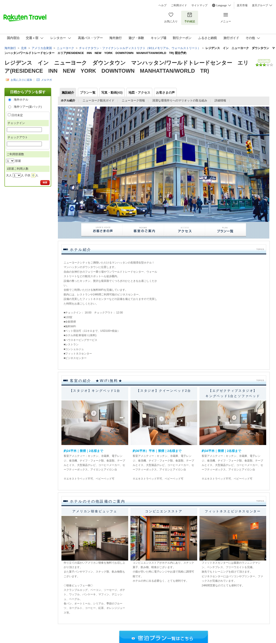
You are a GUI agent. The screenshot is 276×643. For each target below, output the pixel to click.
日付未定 (17, 115)
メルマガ (46, 79)
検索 (45, 182)
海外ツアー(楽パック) (28, 106)
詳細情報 (220, 100)
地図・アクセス (139, 92)
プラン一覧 (87, 92)
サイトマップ (199, 5)
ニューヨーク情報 (133, 100)
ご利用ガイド (179, 5)
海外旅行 (10, 48)
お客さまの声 (165, 92)
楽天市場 (242, 5)
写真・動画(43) (112, 92)
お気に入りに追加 (21, 79)
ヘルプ (162, 5)
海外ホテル (21, 99)
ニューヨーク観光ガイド (98, 100)
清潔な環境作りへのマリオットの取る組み (179, 100)
